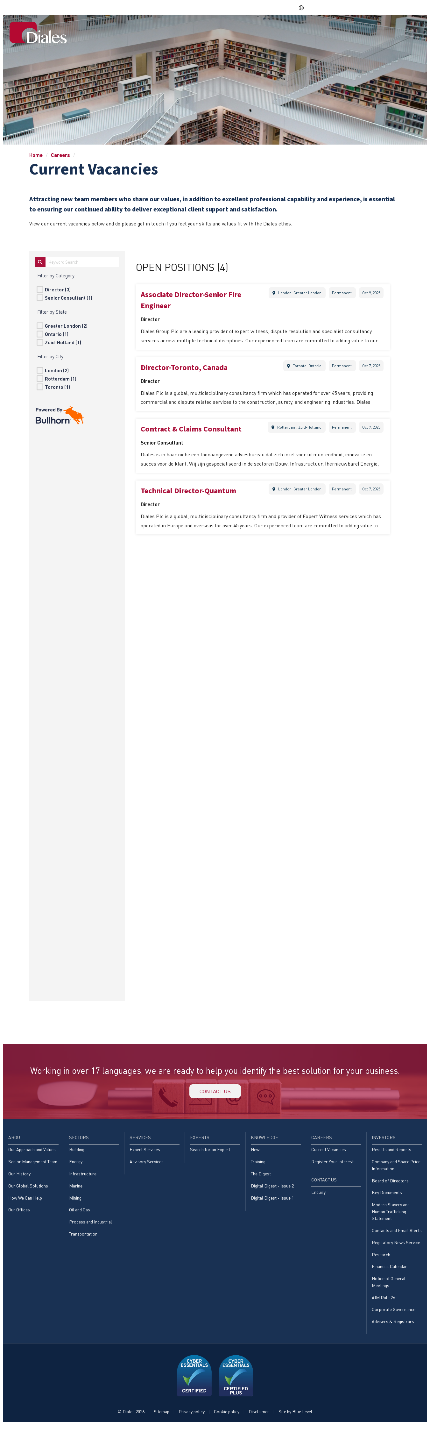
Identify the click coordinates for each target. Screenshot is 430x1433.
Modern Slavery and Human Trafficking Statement (391, 1216)
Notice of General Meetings (388, 1288)
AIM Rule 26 (383, 1304)
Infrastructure (82, 1177)
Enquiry (318, 1196)
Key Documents (387, 1197)
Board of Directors (390, 1184)
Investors (362, 29)
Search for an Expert (210, 1153)
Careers (330, 29)
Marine (75, 1190)
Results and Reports (391, 1153)
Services (230, 29)
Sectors (200, 29)
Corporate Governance (393, 1316)
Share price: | (264, 7)
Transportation (83, 1239)
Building (76, 1153)
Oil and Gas (79, 1214)
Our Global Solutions (28, 1190)
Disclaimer (259, 1419)
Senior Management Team (32, 1165)
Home (150, 29)
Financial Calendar (389, 1272)
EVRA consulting (361, 7)
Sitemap (161, 1419)
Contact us (215, 1092)
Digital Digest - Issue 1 (272, 1202)
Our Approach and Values (32, 1153)
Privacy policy (192, 1419)
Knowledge (295, 29)
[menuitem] (150, 30)
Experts (261, 29)
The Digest (261, 1177)
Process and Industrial (90, 1226)
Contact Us (401, 29)
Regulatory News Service (396, 1248)
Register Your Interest (332, 1165)
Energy (75, 1165)
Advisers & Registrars (393, 1328)
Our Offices (19, 1214)
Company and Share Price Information (396, 1168)
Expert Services (145, 1153)
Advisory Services (147, 1165)
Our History (19, 1177)
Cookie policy (226, 1419)
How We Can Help (25, 1202)
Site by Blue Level (295, 1419)
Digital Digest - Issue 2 (272, 1190)
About (173, 29)
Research (381, 1260)
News (256, 1153)
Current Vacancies (328, 1153)
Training (258, 1165)
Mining (75, 1202)
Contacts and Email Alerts (397, 1235)
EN (305, 8)
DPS (330, 7)
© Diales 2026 (131, 1419)
